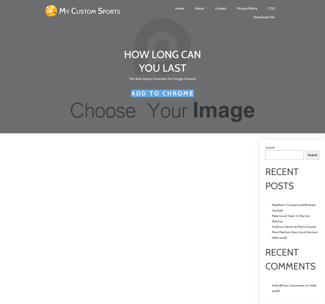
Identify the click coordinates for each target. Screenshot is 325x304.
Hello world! (279, 238)
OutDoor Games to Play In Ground (294, 227)
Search (270, 148)
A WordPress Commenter (288, 285)
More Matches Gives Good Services (295, 232)
